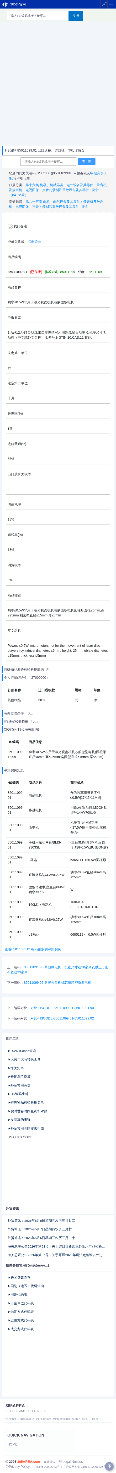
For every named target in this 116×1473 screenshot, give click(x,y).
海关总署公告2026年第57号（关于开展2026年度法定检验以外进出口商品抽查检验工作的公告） (58, 1255)
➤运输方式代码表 (21, 1320)
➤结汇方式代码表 (21, 1312)
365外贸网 (14, 4)
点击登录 (34, 241)
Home (12, 1444)
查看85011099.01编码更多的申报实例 (32, 949)
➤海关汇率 (16, 1068)
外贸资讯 (12, 1208)
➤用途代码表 (17, 1294)
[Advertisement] (58, 84)
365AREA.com (28, 1462)
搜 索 (75, 16)
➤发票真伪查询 (19, 1120)
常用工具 (12, 1039)
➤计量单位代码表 (21, 1303)
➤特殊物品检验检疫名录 (26, 1102)
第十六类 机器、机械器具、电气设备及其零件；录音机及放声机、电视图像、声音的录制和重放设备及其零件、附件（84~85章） (58, 190)
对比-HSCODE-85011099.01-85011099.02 (62, 1018)
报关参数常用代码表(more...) (27, 1265)
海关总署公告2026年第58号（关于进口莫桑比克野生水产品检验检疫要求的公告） (58, 1246)
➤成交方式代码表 (21, 1329)
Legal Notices (71, 1462)
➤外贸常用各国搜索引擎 (26, 1128)
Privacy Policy (17, 1467)
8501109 (95, 272)
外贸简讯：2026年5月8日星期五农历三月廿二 (41, 1220)
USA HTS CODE (20, 1137)
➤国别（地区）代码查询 (26, 1286)
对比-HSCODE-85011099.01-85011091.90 (62, 1008)
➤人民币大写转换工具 (24, 1059)
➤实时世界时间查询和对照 (27, 1111)
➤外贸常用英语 (19, 1085)
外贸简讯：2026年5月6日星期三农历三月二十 (41, 1238)
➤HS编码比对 (18, 1094)
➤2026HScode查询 (22, 1051)
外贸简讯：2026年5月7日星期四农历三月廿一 (41, 1229)
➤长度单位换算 (19, 1076)
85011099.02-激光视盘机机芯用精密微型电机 (57, 982)
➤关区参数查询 (19, 1277)
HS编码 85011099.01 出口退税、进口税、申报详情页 (44, 150)
